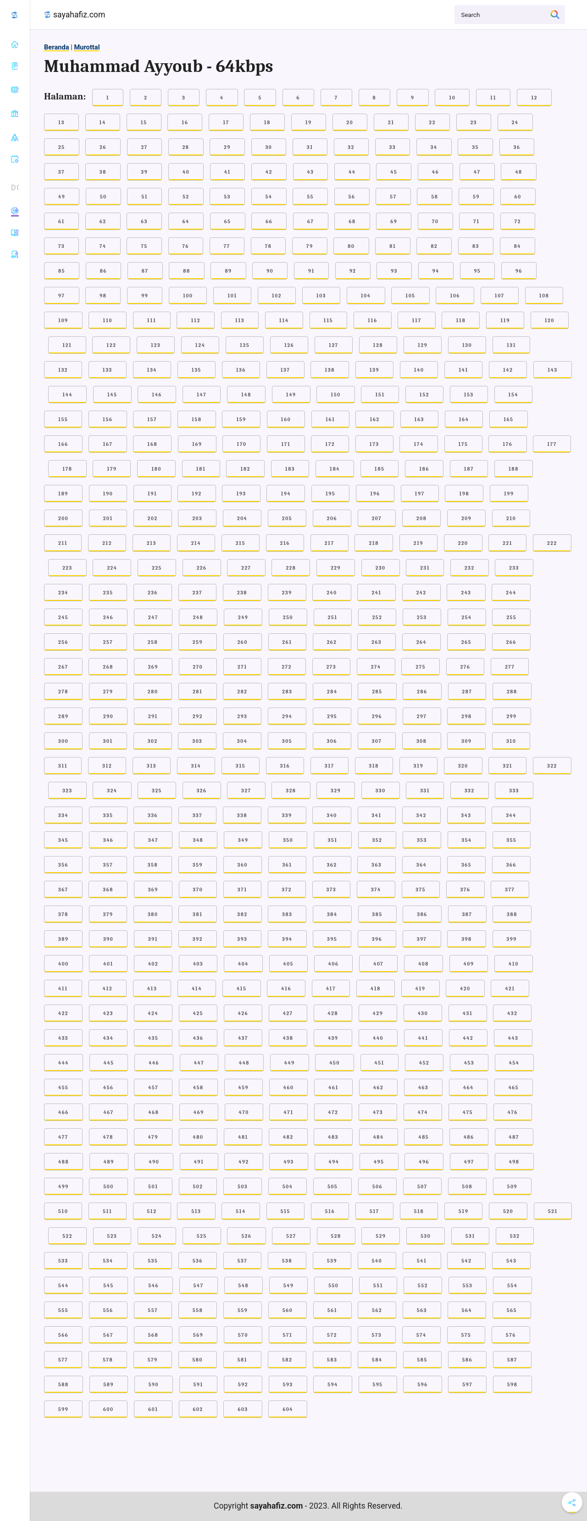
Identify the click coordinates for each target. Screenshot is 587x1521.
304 (242, 741)
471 (288, 1112)
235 (108, 593)
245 (63, 617)
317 (329, 766)
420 (465, 989)
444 (63, 1063)
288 (512, 692)
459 (243, 1088)
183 (290, 469)
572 (332, 1335)
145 (112, 395)
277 (510, 667)
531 (470, 1236)
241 (376, 593)
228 (291, 568)
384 (332, 914)
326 (202, 791)
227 (246, 568)
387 (467, 914)
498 (514, 1162)
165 (508, 420)
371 (242, 890)
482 (288, 1137)
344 (511, 815)
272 (287, 667)
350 (288, 840)
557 (153, 1310)
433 (63, 1038)
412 (108, 989)
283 (287, 692)
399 (512, 939)
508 (467, 1187)
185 (380, 469)
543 (511, 1261)
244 (511, 593)
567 (108, 1335)
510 (63, 1211)
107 (499, 296)
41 (227, 172)
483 (333, 1137)
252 (377, 617)
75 (144, 246)
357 (108, 865)
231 (425, 568)
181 (201, 469)
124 (200, 345)
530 (426, 1236)
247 (153, 617)
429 (378, 1013)
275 (420, 667)
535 (153, 1261)
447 (199, 1063)
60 (518, 197)
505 (332, 1187)
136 (241, 370)
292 (198, 716)
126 (289, 345)
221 (507, 543)
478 (108, 1137)
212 (107, 543)
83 (475, 246)
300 (63, 741)
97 (61, 296)
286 (422, 692)
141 (463, 370)
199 (509, 494)
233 (514, 568)
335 (108, 815)
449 (289, 1063)
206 (332, 519)
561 (332, 1310)
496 (424, 1162)
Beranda (56, 47)
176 (507, 444)
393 (243, 939)
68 (352, 222)
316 (285, 766)
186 (424, 469)
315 (240, 766)
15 (144, 123)
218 (374, 543)
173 (374, 444)
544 (63, 1286)
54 (269, 197)
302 (153, 741)
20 (350, 123)
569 (198, 1335)
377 (510, 890)
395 (332, 939)
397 (422, 939)
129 (422, 345)
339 (287, 815)
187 (469, 469)
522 (67, 1236)
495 (379, 1162)
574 (421, 1335)
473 (378, 1112)
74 (103, 246)
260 (243, 642)
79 (309, 246)
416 (286, 989)
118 (460, 321)
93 (394, 271)
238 (242, 593)
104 (366, 296)
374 (376, 890)
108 (544, 296)
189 (63, 494)
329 (336, 791)
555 (63, 1310)
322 (552, 766)
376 (465, 890)
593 (288, 1385)
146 (157, 395)
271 (242, 667)
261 (287, 642)
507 (422, 1187)
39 (144, 172)
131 (511, 345)
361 (287, 865)
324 (112, 791)
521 (553, 1211)
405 (288, 964)
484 (378, 1137)
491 (199, 1162)
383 (287, 914)
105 (410, 296)
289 (63, 716)
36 (517, 147)
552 (423, 1286)
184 (335, 469)
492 (243, 1162)
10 (452, 98)
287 (467, 692)
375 (421, 890)
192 (196, 494)
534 (108, 1261)
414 (197, 989)
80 (351, 246)
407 (378, 964)
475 (468, 1112)
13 (61, 123)
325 (157, 791)
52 (186, 197)
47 (477, 172)
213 (151, 543)
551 (378, 1286)
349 (243, 840)
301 (108, 741)
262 (332, 642)
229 (336, 568)
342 (421, 815)
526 (246, 1236)
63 (144, 222)
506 (377, 1187)
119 (505, 321)
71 (476, 222)
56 (352, 197)
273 (331, 667)
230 (381, 568)
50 (103, 197)
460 (288, 1088)
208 (421, 519)
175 (463, 444)
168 (152, 444)
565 (512, 1310)
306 (332, 741)
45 (393, 172)
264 (421, 642)
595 (378, 1385)
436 (198, 1038)
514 (241, 1211)
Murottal (87, 47)
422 (63, 1013)
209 (466, 519)
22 (432, 123)
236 (153, 593)
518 (419, 1211)
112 (195, 321)
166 (63, 444)
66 (269, 222)
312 (107, 766)
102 (277, 296)
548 (243, 1286)
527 (291, 1236)
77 (227, 246)
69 (393, 222)
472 (333, 1112)
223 (67, 568)
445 (109, 1063)
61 (61, 222)
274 (376, 667)
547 (199, 1286)
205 (287, 519)
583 (332, 1360)
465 (514, 1088)
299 (511, 716)
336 (153, 815)
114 (284, 321)
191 (152, 494)
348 (198, 840)
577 (63, 1360)
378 (63, 914)
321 (507, 766)
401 (108, 964)
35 (475, 147)
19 (308, 123)
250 (288, 617)
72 (518, 222)
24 (515, 123)
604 (287, 1409)
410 (514, 964)
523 (112, 1236)
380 (153, 914)
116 (372, 321)
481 (243, 1137)
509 (512, 1187)
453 (469, 1063)
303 (197, 741)
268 (108, 667)
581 (243, 1360)
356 (63, 865)
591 (198, 1385)
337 (197, 815)
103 (321, 296)
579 (153, 1360)
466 (63, 1112)
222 (552, 543)
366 (511, 865)
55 (310, 197)
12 (534, 98)
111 (151, 321)
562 (377, 1310)
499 (63, 1187)
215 (240, 543)
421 (510, 989)
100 (188, 296)
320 (463, 766)
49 (61, 197)
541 (422, 1261)
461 (333, 1088)
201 (108, 519)
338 (242, 815)
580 (198, 1360)
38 (103, 172)
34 (434, 147)
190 (108, 494)
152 (424, 395)
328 (291, 791)
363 (376, 865)
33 (392, 147)
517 (374, 1211)
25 (61, 147)
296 (377, 716)
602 (198, 1409)
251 (333, 617)
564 (467, 1310)
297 (422, 716)
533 (63, 1261)
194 (286, 494)
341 (377, 815)
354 (467, 840)
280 (153, 692)
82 (434, 246)
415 (242, 989)
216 (285, 543)
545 (108, 1286)
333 (514, 791)
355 (512, 840)
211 (62, 543)
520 (508, 1211)
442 (468, 1038)
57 (393, 197)
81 (392, 246)
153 (469, 395)
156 (107, 420)
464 (468, 1088)
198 (464, 494)
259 (198, 642)
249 (243, 617)
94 (435, 271)
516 (330, 1211)
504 (287, 1187)
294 (287, 716)
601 (153, 1409)
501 (153, 1187)
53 (227, 197)
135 (196, 370)
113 (239, 321)
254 (467, 617)
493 (288, 1162)
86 (103, 271)
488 (63, 1162)
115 (328, 321)
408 (423, 964)
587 (512, 1360)
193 (241, 494)
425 (198, 1013)
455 (63, 1088)
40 (186, 172)
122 (111, 345)
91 (311, 271)
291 (153, 716)
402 (153, 964)
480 (198, 1137)
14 (103, 123)
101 (232, 296)
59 (476, 197)
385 (377, 914)
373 (331, 890)
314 (196, 766)
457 (153, 1088)
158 (197, 420)
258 (153, 642)
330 (381, 791)
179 (111, 469)
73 (61, 246)
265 (466, 642)
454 (514, 1063)
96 (518, 271)
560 (287, 1310)
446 (154, 1063)
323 (67, 791)
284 (332, 692)
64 (186, 222)
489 (109, 1162)
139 (374, 370)
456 (108, 1088)
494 (334, 1162)
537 (243, 1261)
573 (377, 1335)
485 (423, 1137)
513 (196, 1211)
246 (108, 617)
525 (202, 1236)
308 (421, 741)
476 (513, 1112)
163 (419, 420)
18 (267, 123)
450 (334, 1063)
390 (108, 939)
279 (108, 692)
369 (153, 890)
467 (108, 1112)
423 (108, 1013)
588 (63, 1385)
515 (285, 1211)
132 (63, 370)
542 (466, 1261)
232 (470, 568)
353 (422, 840)
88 (186, 271)
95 (477, 271)
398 (466, 939)
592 (243, 1385)
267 (63, 667)
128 (378, 345)
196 (375, 494)
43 (310, 172)
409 (469, 964)
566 (63, 1335)
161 (330, 420)
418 (376, 989)
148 (246, 395)
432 (512, 1013)
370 (198, 890)
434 (108, 1038)
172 (330, 444)
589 (109, 1385)
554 (512, 1286)
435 (153, 1038)
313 (151, 766)
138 (330, 370)
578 (108, 1360)
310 (511, 741)
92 (352, 271)
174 (418, 444)
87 (145, 271)
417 (331, 989)
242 (421, 593)
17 (226, 123)
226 (202, 568)
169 (197, 444)
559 (243, 1310)
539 (332, 1261)
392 (198, 939)
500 (108, 1187)
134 (152, 370)
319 (418, 766)
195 (330, 494)
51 (144, 197)
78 (268, 246)
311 (62, 766)
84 (517, 246)
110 (107, 321)
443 (513, 1038)
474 (423, 1112)
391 (153, 939)
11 (493, 98)
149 (291, 395)
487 (514, 1137)
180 (156, 469)
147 (201, 395)
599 (63, 1409)
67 (310, 222)
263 (376, 642)
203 (197, 519)
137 (285, 370)
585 (422, 1360)
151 (380, 395)
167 (107, 444)
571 (288, 1335)
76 (186, 246)
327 (246, 791)
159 (241, 420)
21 (391, 123)
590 (154, 1385)
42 (269, 172)
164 (464, 420)
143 (553, 370)
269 (153, 667)
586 (467, 1360)
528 (336, 1236)
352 (377, 840)
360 (243, 865)
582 (287, 1360)
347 (153, 840)
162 (374, 420)
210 (511, 519)
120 (549, 321)
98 (103, 296)
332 (470, 791)
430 (423, 1013)
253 (422, 617)
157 (152, 420)
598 (512, 1385)
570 (243, 1335)
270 (198, 667)
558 (198, 1310)
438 (288, 1038)
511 (107, 1211)
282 (242, 692)
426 (243, 1013)
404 (243, 964)
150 (335, 395)
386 (422, 914)
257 (108, 642)
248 (198, 617)
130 (467, 345)
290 (108, 716)
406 (333, 964)
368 (108, 890)
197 (420, 494)
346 (108, 840)
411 (63, 989)
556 (108, 1310)
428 (333, 1013)
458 (198, 1088)
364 (421, 865)
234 (63, 593)
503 (243, 1187)
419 (420, 989)
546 (153, 1286)
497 (469, 1162)
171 (285, 444)
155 (63, 420)
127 (333, 345)
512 (152, 1211)
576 (511, 1335)
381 (198, 914)
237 (197, 593)
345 (63, 840)
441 (423, 1038)
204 (242, 519)
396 (377, 939)
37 (61, 172)
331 (425, 791)
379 (108, 914)
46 (435, 172)
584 (377, 1360)
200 (63, 519)
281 (198, 692)
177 (552, 444)
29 (227, 147)
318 (374, 766)
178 (67, 469)
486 (469, 1137)
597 (467, 1385)
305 (287, 741)
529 (381, 1236)
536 (198, 1261)
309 (466, 741)
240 (332, 593)
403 (198, 964)
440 (378, 1038)
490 (154, 1162)
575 (466, 1335)
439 (333, 1038)
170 (241, 444)
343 (466, 815)
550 (333, 1286)
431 (468, 1013)
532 (515, 1236)
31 (310, 147)
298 (466, 716)
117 (416, 321)
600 (108, 1409)
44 (352, 172)
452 (424, 1063)
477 (63, 1137)
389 (63, 939)
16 (185, 123)
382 (243, 914)
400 (63, 964)
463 (423, 1088)
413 (152, 989)
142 (508, 370)
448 (244, 1063)
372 (287, 890)
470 (244, 1112)
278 (63, 692)
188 (514, 469)
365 (466, 865)
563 (422, 1310)
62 (103, 222)
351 (333, 840)
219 (418, 543)
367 (63, 890)
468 (153, 1112)
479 (153, 1137)
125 (244, 345)
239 (287, 593)
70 (435, 222)
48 (518, 172)
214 (196, 543)
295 (332, 716)
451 (380, 1063)
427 (288, 1013)
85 (61, 271)
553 (468, 1286)
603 (243, 1409)
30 (269, 147)
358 (153, 865)
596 (422, 1385)
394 (287, 939)
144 (67, 395)
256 (63, 642)
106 (455, 296)
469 (199, 1112)
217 (329, 543)
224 (112, 568)
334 (63, 815)
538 (287, 1261)
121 (67, 345)
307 (377, 741)
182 (245, 469)
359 (198, 865)
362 (332, 865)
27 (144, 147)
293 (243, 716)
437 (243, 1038)
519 (463, 1211)
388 (512, 914)
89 (228, 271)
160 (286, 420)
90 (269, 271)
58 (434, 197)
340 (332, 815)
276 (465, 667)
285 (377, 692)
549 (288, 1286)
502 (198, 1187)
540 (377, 1261)
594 (332, 1385)
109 (63, 321)
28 (186, 147)
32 (351, 147)
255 (511, 617)
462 (378, 1088)
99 (144, 296)
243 (466, 593)
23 (474, 123)
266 (511, 642)
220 (463, 543)
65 (227, 222)
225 (157, 568)
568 (153, 1335)
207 (377, 519)
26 (103, 147)
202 (153, 519)
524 (157, 1236)
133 (107, 370)
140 (419, 370)
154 (514, 395)
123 (156, 345)
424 (153, 1013)
